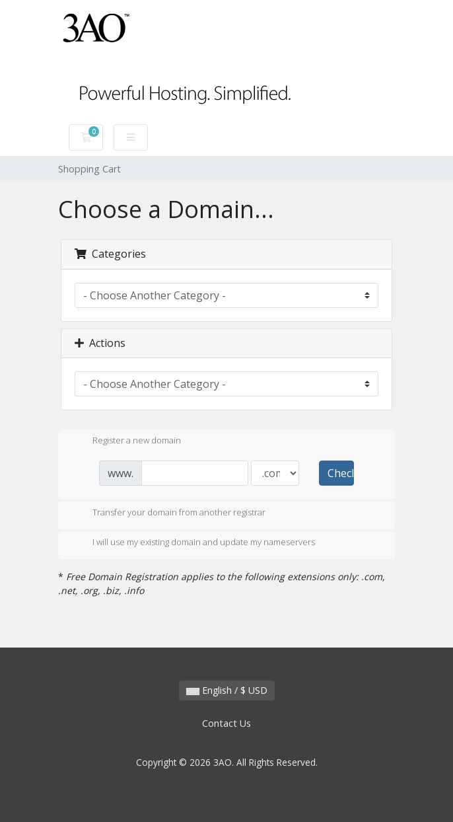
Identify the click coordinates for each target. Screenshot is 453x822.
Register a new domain (126, 441)
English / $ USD (226, 690)
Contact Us (226, 723)
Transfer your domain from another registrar (168, 513)
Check (341, 473)
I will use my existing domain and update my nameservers (193, 543)
